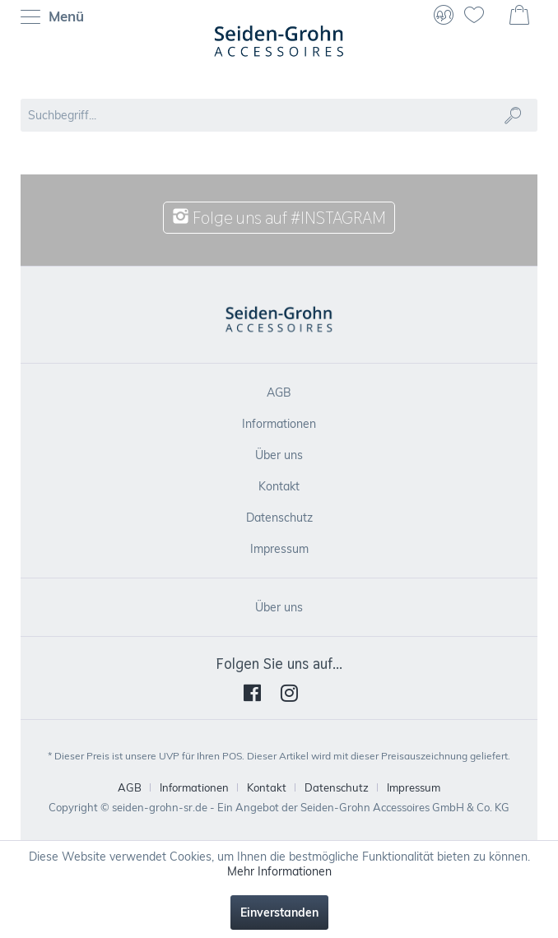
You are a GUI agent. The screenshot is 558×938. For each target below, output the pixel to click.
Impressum (279, 548)
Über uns (279, 455)
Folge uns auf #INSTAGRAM (279, 218)
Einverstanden (279, 912)
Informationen (279, 423)
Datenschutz (279, 517)
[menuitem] (56, 16)
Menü (52, 17)
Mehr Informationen (279, 871)
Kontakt (279, 486)
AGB (279, 392)
